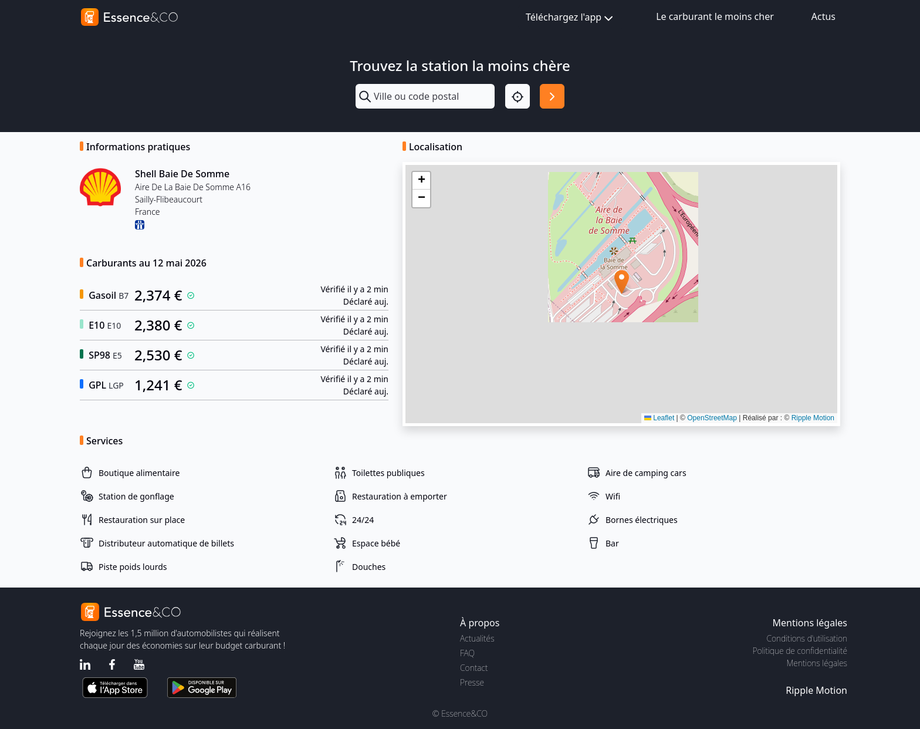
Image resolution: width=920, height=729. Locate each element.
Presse (472, 682)
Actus (823, 16)
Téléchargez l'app (570, 18)
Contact (474, 667)
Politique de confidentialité (800, 650)
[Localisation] (517, 96)
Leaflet (659, 418)
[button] (621, 282)
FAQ (467, 653)
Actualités (477, 638)
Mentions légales (817, 663)
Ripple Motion (813, 418)
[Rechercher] (552, 96)
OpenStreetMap (712, 418)
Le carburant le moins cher (715, 16)
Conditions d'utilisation (806, 638)
